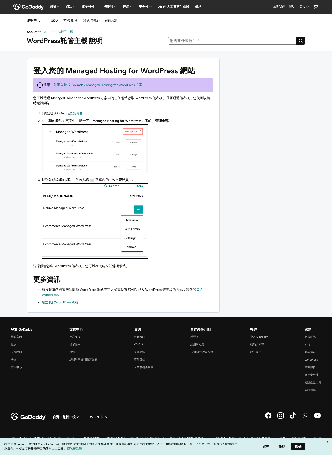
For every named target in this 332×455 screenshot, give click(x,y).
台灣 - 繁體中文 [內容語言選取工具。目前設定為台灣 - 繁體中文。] (67, 416)
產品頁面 (76, 113)
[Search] (300, 41)
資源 (72, 352)
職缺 (13, 344)
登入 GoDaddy (259, 336)
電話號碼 (310, 390)
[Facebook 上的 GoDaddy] (268, 418)
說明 (54, 20)
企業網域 (139, 352)
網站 (307, 344)
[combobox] (232, 41)
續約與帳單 (257, 344)
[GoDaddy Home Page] (28, 417)
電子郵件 (88, 6)
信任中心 (16, 367)
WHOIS (138, 344)
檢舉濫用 (74, 344)
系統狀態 (111, 20)
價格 (198, 6)
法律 (13, 359)
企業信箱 (310, 352)
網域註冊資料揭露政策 (83, 359)
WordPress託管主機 (58, 31)
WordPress (311, 359)
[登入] (304, 7)
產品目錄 (139, 359)
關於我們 (16, 336)
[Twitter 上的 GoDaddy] (305, 418)
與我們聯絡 (91, 20)
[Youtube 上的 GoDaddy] (317, 418)
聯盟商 (194, 336)
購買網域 (310, 336)
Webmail (139, 336)
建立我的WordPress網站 (60, 302)
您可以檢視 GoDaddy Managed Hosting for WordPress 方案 (98, 84)
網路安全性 (311, 374)
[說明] (292, 7)
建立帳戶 (255, 352)
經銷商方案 (197, 344)
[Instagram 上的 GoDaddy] (280, 418)
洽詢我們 (16, 352)
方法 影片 (70, 20)
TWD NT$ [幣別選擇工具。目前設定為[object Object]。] (98, 416)
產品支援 (74, 336)
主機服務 (310, 367)
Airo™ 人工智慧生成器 (173, 6)
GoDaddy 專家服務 (201, 352)
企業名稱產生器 (143, 367)
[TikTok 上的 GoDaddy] (293, 418)
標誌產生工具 (313, 382)
